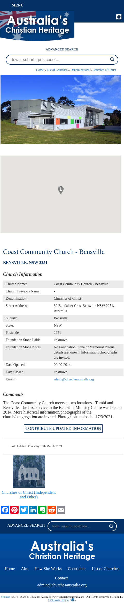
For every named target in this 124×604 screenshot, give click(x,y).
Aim (24, 568)
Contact (61, 578)
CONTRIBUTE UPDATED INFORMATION (63, 428)
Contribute (77, 568)
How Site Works (48, 568)
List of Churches (57, 70)
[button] (61, 190)
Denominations (80, 70)
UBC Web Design (58, 599)
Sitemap (5, 596)
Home (40, 70)
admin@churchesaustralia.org (74, 379)
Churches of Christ (104, 70)
